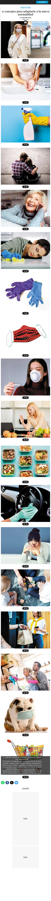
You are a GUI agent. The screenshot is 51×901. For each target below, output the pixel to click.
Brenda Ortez (26, 18)
